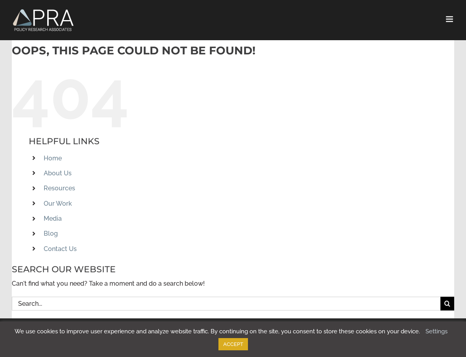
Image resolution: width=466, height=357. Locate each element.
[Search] (447, 304)
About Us (58, 173)
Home (53, 158)
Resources (59, 188)
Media (53, 218)
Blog (51, 233)
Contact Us (60, 249)
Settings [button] (436, 331)
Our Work (58, 203)
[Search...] (226, 304)
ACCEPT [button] (233, 344)
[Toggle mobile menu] (450, 19)
